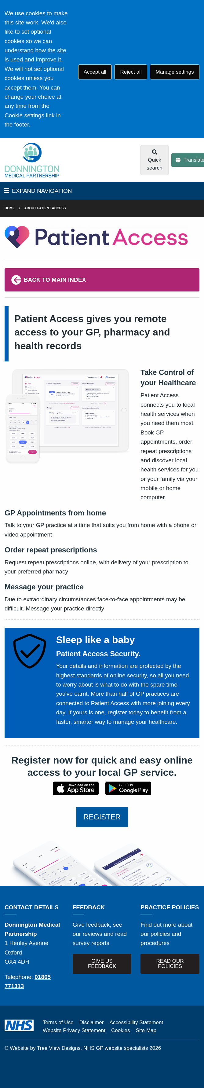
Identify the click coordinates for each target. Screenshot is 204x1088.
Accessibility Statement (136, 1022)
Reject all (130, 72)
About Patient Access (45, 208)
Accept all (95, 72)
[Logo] (32, 160)
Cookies (120, 1030)
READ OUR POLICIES (170, 963)
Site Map (146, 1030)
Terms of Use (58, 1022)
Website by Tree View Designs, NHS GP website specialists (79, 1048)
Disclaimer (91, 1022)
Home (10, 208)
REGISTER (101, 817)
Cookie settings (24, 115)
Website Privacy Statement (74, 1030)
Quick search (154, 160)
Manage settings (174, 72)
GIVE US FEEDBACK (102, 963)
